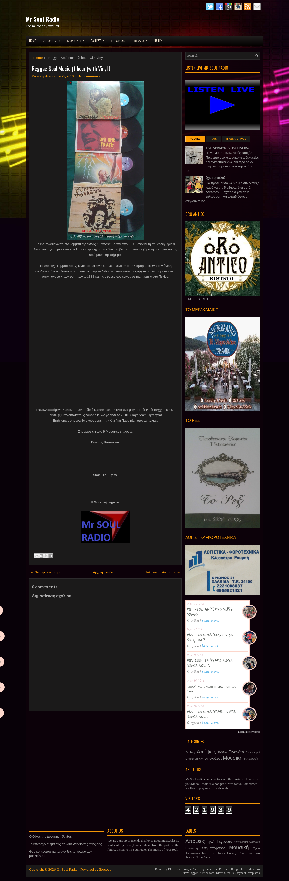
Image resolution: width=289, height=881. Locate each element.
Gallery (190, 752)
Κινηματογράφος (210, 758)
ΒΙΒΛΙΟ (142, 39)
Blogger (105, 869)
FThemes (174, 869)
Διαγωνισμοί (253, 752)
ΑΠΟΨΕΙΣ (53, 39)
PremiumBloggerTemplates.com (239, 869)
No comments (90, 76)
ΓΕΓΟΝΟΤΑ (118, 40)
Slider (200, 857)
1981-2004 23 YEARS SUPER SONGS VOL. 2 (210, 663)
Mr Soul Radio (42, 18)
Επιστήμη (191, 758)
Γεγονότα (236, 752)
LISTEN (158, 40)
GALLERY (99, 39)
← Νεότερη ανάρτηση (46, 572)
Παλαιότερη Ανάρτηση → (162, 572)
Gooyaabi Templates (247, 873)
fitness (220, 853)
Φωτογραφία (251, 758)
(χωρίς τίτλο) (215, 178)
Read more (210, 620)
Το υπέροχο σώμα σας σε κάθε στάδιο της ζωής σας (65, 844)
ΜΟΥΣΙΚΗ (77, 39)
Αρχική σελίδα (103, 572)
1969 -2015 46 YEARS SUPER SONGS (210, 612)
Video (208, 857)
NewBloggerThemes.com (198, 873)
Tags (213, 138)
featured (208, 853)
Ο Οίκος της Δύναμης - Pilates (50, 836)
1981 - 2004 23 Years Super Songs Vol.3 (210, 637)
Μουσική (233, 758)
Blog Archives (236, 138)
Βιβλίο (222, 752)
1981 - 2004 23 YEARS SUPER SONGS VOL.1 (211, 714)
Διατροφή (254, 842)
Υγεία (256, 848)
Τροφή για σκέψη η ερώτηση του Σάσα (211, 688)
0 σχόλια (193, 620)
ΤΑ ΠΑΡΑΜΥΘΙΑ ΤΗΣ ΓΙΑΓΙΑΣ (227, 148)
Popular (195, 138)
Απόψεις (206, 752)
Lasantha (211, 869)
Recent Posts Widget (249, 732)
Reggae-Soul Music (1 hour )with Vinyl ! (71, 68)
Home (32, 40)
